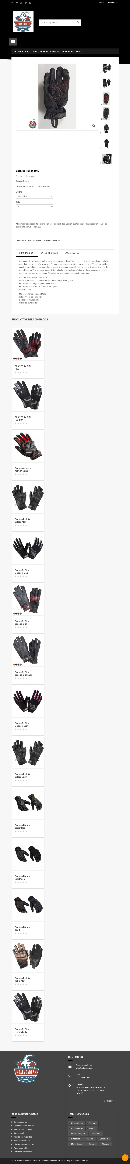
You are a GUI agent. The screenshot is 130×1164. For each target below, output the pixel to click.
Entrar (101, 2)
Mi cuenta (111, 2)
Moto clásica (77, 1123)
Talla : (19, 202)
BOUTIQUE (32, 51)
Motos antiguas (78, 1133)
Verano (55, 51)
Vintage (92, 1123)
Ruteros (90, 1139)
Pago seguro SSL (21, 1148)
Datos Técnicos (49, 253)
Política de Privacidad (23, 1137)
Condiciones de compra (24, 1126)
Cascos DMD (77, 1128)
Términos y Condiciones (24, 1144)
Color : (19, 192)
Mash (91, 1128)
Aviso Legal (19, 1133)
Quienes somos (20, 1122)
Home (18, 51)
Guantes (44, 51)
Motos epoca (76, 1144)
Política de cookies (22, 1140)
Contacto (108, 1101)
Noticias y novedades (23, 1152)
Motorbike (96, 1134)
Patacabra (75, 1139)
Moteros (105, 1144)
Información (26, 253)
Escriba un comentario (26, 176)
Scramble (104, 1139)
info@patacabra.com (85, 1068)
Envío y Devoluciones (23, 1129)
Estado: (19, 181)
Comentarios (72, 253)
